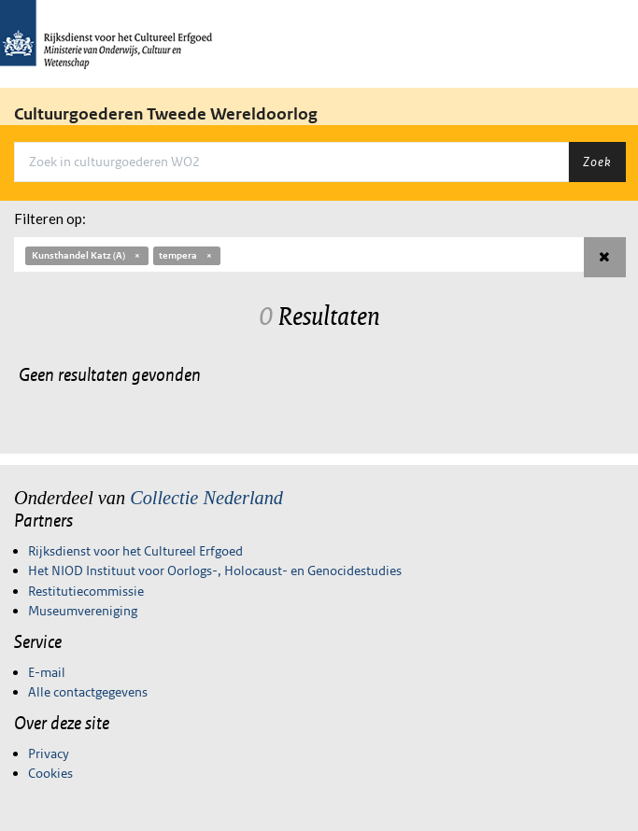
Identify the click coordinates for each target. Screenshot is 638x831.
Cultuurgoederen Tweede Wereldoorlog (166, 114)
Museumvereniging (82, 610)
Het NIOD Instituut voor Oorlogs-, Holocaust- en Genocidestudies (215, 570)
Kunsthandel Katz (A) (87, 255)
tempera (186, 255)
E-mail (46, 672)
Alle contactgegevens (88, 691)
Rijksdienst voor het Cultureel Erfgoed (135, 550)
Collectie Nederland (206, 497)
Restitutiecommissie (86, 591)
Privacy (48, 753)
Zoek (597, 161)
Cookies (50, 773)
